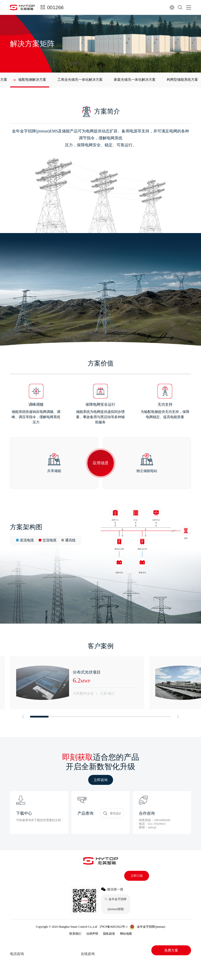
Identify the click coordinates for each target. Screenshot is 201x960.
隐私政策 (109, 933)
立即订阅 (137, 876)
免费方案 (171, 950)
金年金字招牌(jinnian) (151, 926)
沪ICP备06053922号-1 (114, 926)
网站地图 (126, 933)
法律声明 (92, 933)
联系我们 (75, 933)
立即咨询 (101, 780)
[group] (29, 80)
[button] (23, 717)
